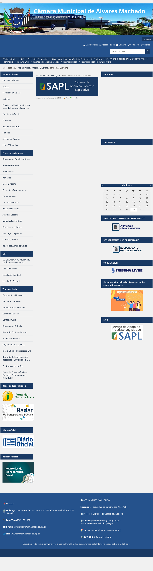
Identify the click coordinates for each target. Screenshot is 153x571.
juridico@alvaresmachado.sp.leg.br (97, 523)
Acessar (147, 39)
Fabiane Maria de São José (49, 75)
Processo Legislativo (13, 153)
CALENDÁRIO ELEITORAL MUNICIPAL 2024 (125, 59)
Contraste (134, 44)
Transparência (10, 289)
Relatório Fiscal (70, 61)
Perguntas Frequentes (38, 59)
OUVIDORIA (89, 537)
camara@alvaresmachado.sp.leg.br (29, 526)
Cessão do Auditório (114, 513)
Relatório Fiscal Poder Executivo (96, 61)
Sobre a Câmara (10, 74)
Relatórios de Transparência (46, 61)
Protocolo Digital (91, 513)
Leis (4, 253)
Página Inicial (9, 59)
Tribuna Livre (23, 61)
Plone (127, 543)
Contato (122, 44)
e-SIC (21, 59)
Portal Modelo (71, 543)
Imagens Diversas (40, 67)
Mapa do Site (92, 44)
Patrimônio (8, 61)
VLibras (146, 44)
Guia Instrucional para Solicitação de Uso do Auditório (77, 59)
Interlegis (100, 543)
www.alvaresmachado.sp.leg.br (25, 533)
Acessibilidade (108, 44)
